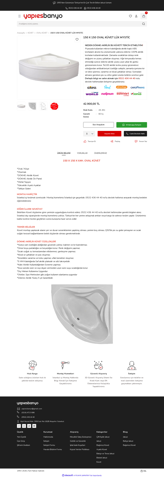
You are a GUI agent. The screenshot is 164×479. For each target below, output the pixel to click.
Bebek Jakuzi (101, 459)
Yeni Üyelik (21, 438)
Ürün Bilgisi (63, 153)
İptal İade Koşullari (77, 447)
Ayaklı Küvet (101, 451)
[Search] (82, 24)
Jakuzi (98, 443)
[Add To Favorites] (77, 39)
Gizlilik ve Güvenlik (78, 443)
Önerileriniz (100, 153)
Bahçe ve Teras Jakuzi (105, 455)
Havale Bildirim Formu (52, 451)
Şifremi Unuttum (23, 447)
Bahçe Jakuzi (128, 443)
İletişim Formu (49, 447)
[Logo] (43, 16)
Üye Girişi (21, 443)
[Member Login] (136, 16)
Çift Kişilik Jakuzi (102, 438)
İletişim (46, 443)
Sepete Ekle (106, 133)
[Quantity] (89, 133)
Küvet (98, 463)
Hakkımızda (48, 438)
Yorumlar (82, 153)
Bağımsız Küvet (102, 447)
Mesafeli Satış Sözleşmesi (80, 438)
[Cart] (143, 16)
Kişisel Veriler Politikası (79, 451)
